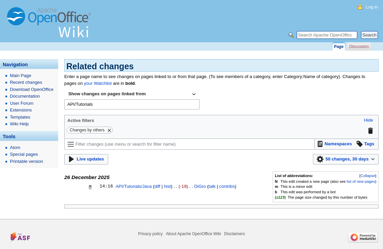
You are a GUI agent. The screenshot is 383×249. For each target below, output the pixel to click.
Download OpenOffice (31, 89)
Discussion (358, 46)
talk (212, 186)
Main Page (20, 75)
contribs (227, 186)
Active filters (80, 120)
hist (167, 186)
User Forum (21, 103)
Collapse (367, 176)
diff (157, 186)
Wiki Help (19, 123)
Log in (372, 6)
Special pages (24, 154)
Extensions (21, 110)
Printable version (26, 161)
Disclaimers (234, 233)
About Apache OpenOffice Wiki (193, 233)
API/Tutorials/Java (134, 186)
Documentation (25, 96)
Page (338, 46)
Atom (15, 147)
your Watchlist (98, 83)
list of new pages (361, 181)
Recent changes (26, 82)
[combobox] (132, 94)
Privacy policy (150, 233)
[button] (369, 120)
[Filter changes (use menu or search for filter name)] (189, 144)
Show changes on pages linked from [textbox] (107, 93)
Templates (20, 117)
